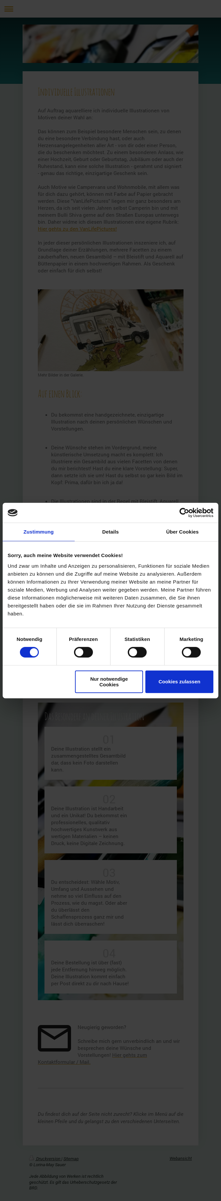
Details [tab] (110, 532)
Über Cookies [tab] (182, 532)
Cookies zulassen (179, 681)
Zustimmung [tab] (39, 532)
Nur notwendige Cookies (109, 681)
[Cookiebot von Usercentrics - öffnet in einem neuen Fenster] (184, 513)
